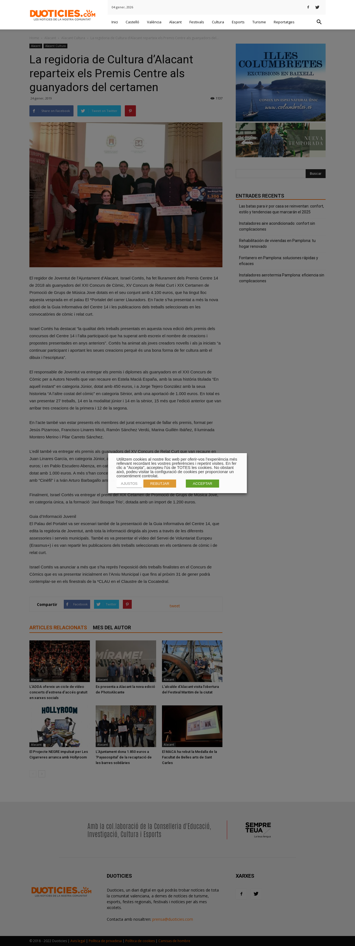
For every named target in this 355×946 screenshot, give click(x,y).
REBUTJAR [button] (159, 483)
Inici (114, 21)
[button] (319, 22)
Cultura (218, 21)
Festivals (196, 21)
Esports (238, 21)
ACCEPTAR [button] (202, 483)
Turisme (259, 21)
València (154, 21)
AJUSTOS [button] (129, 483)
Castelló (132, 21)
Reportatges (284, 21)
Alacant (175, 21)
